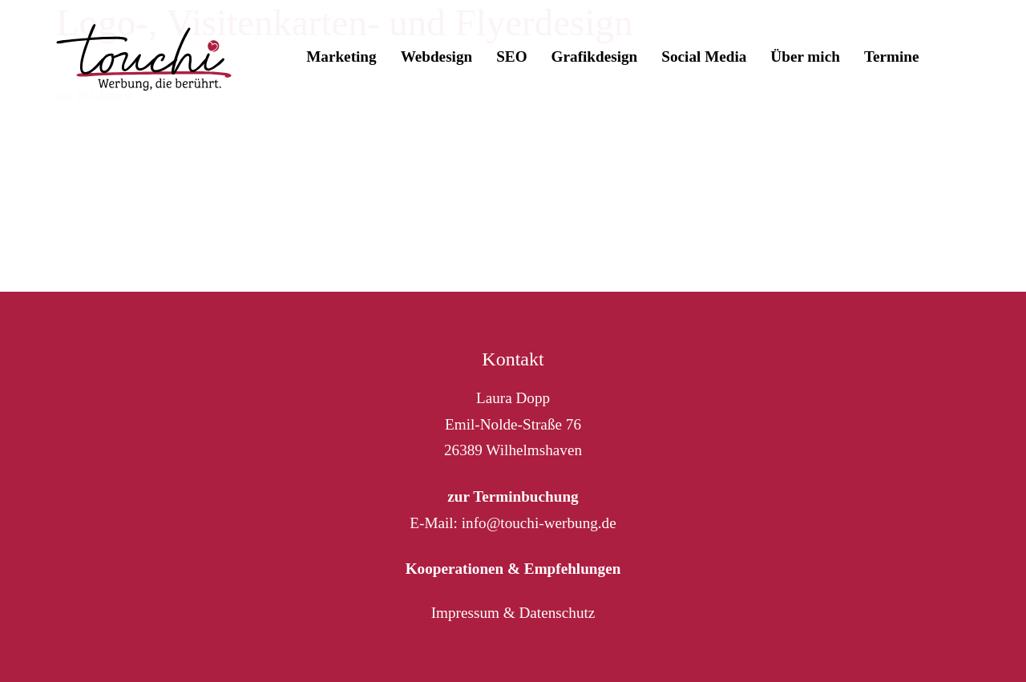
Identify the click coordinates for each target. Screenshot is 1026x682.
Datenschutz (557, 612)
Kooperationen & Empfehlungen (513, 568)
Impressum (465, 612)
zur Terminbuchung (512, 496)
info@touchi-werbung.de (539, 523)
